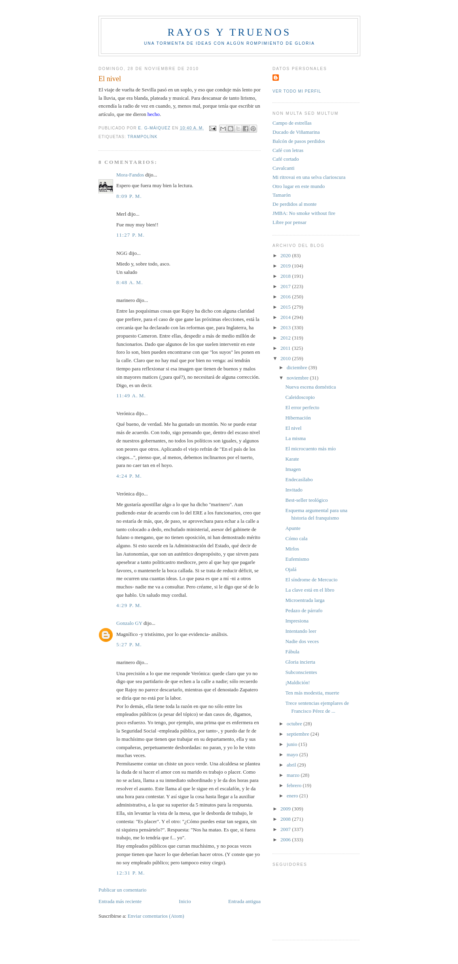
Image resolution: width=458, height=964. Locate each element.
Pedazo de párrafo (303, 610)
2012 (286, 338)
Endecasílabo (298, 479)
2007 (286, 829)
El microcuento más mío (310, 449)
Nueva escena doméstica (310, 387)
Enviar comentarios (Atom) (156, 916)
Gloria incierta (300, 662)
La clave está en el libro (309, 590)
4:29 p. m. (129, 605)
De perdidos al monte (295, 204)
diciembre (297, 367)
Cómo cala (296, 538)
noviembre (298, 378)
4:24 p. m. (129, 476)
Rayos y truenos (229, 32)
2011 (286, 348)
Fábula (292, 652)
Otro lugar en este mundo (299, 186)
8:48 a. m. (129, 282)
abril (292, 765)
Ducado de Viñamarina (296, 132)
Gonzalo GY (129, 623)
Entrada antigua (244, 901)
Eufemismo (297, 559)
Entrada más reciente (120, 901)
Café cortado (286, 159)
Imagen (293, 469)
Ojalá (290, 569)
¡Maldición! (297, 682)
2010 (286, 358)
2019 (286, 266)
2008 (286, 819)
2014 (286, 317)
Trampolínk (142, 137)
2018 (286, 276)
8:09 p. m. (129, 196)
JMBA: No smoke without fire (304, 213)
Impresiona (296, 621)
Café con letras (288, 150)
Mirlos (292, 549)
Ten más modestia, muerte (312, 693)
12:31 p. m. (130, 873)
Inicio (185, 901)
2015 (286, 307)
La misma (295, 438)
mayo (293, 754)
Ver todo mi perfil (297, 91)
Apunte (292, 528)
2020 (286, 255)
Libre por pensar (290, 222)
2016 (286, 297)
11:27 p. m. (130, 235)
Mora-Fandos (130, 175)
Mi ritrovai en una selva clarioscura (309, 177)
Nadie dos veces (301, 641)
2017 (286, 286)
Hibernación (297, 418)
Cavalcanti (284, 168)
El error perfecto (302, 407)
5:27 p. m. (129, 644)
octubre (295, 724)
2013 (286, 327)
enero (293, 796)
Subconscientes (301, 672)
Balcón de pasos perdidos (299, 141)
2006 (286, 840)
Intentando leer (300, 631)
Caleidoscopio (299, 397)
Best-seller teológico (306, 500)
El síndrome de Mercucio (311, 580)
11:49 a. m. (131, 396)
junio (293, 744)
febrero (295, 785)
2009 (286, 809)
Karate (292, 459)
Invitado (293, 490)
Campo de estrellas (292, 123)
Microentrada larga (304, 600)
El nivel (293, 428)
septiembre (298, 734)
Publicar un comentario (122, 890)
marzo (294, 775)
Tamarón (282, 195)
